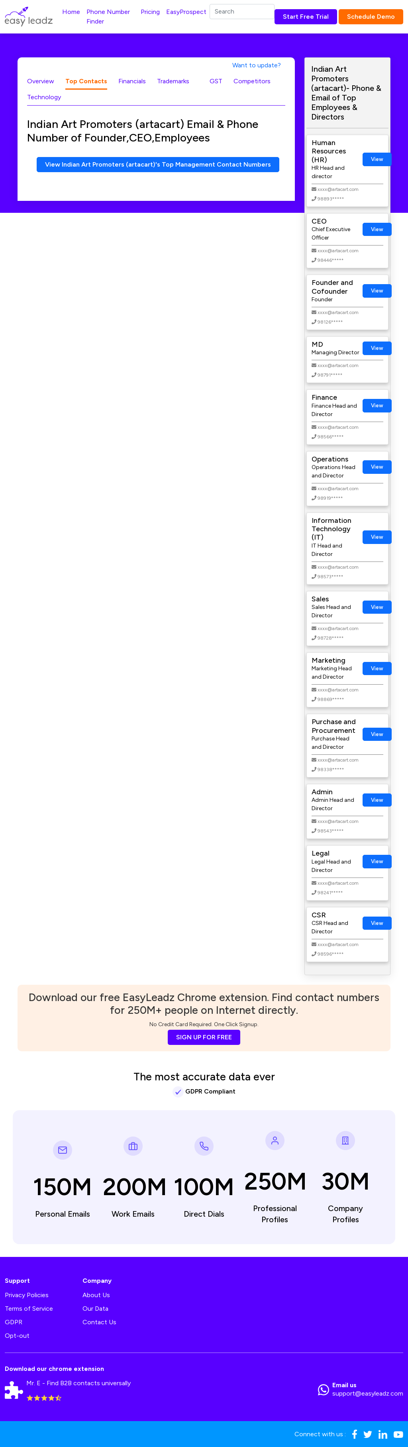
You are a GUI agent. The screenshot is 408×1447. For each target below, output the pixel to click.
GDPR (13, 1322)
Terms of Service (29, 1308)
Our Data (95, 1308)
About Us (96, 1295)
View (377, 159)
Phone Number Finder (108, 16)
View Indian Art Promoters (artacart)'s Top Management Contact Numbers (158, 164)
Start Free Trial (306, 16)
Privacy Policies (27, 1295)
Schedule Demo (371, 16)
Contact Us (99, 1322)
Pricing (150, 12)
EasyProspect (186, 12)
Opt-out (17, 1335)
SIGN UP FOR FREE (204, 1037)
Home (71, 12)
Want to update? (256, 65)
